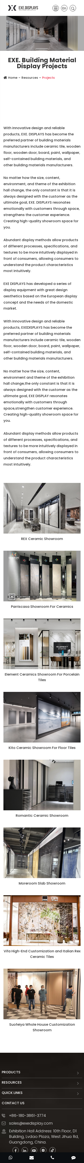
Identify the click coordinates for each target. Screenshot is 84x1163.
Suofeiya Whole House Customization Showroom (42, 1027)
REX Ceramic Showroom (42, 538)
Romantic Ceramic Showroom (42, 815)
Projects (48, 78)
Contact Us (13, 1103)
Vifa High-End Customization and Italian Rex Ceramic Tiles (42, 954)
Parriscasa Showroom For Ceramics (42, 606)
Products (11, 1072)
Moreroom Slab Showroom (42, 883)
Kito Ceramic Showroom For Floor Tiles (42, 747)
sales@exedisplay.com (31, 1123)
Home (12, 78)
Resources (29, 78)
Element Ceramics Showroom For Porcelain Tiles (42, 677)
